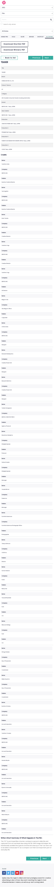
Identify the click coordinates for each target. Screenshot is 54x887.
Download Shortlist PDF (14, 44)
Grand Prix (4, 37)
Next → (48, 58)
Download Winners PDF (14, 50)
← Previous (35, 58)
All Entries (49, 37)
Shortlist (40, 37)
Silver (22, 37)
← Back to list (9, 58)
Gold (13, 37)
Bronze (31, 37)
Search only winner (9, 24)
